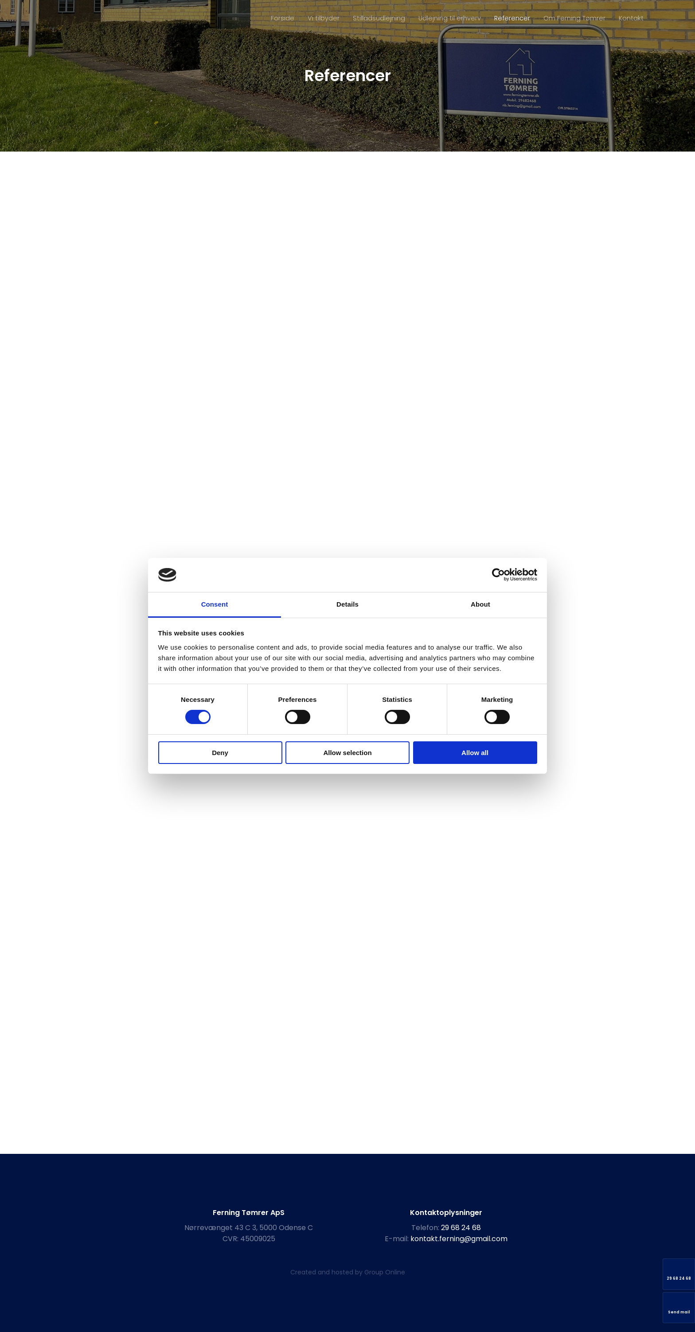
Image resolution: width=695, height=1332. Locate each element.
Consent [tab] (214, 604)
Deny (220, 752)
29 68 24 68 (461, 1228)
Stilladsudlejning (379, 18)
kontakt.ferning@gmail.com (459, 1239)
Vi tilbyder (324, 18)
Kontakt (631, 18)
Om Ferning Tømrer (574, 18)
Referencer (512, 18)
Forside (282, 18)
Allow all (474, 752)
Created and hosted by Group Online (347, 1272)
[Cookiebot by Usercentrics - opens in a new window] (498, 574)
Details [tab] (347, 604)
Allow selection (347, 752)
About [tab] (480, 604)
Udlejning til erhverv (449, 18)
